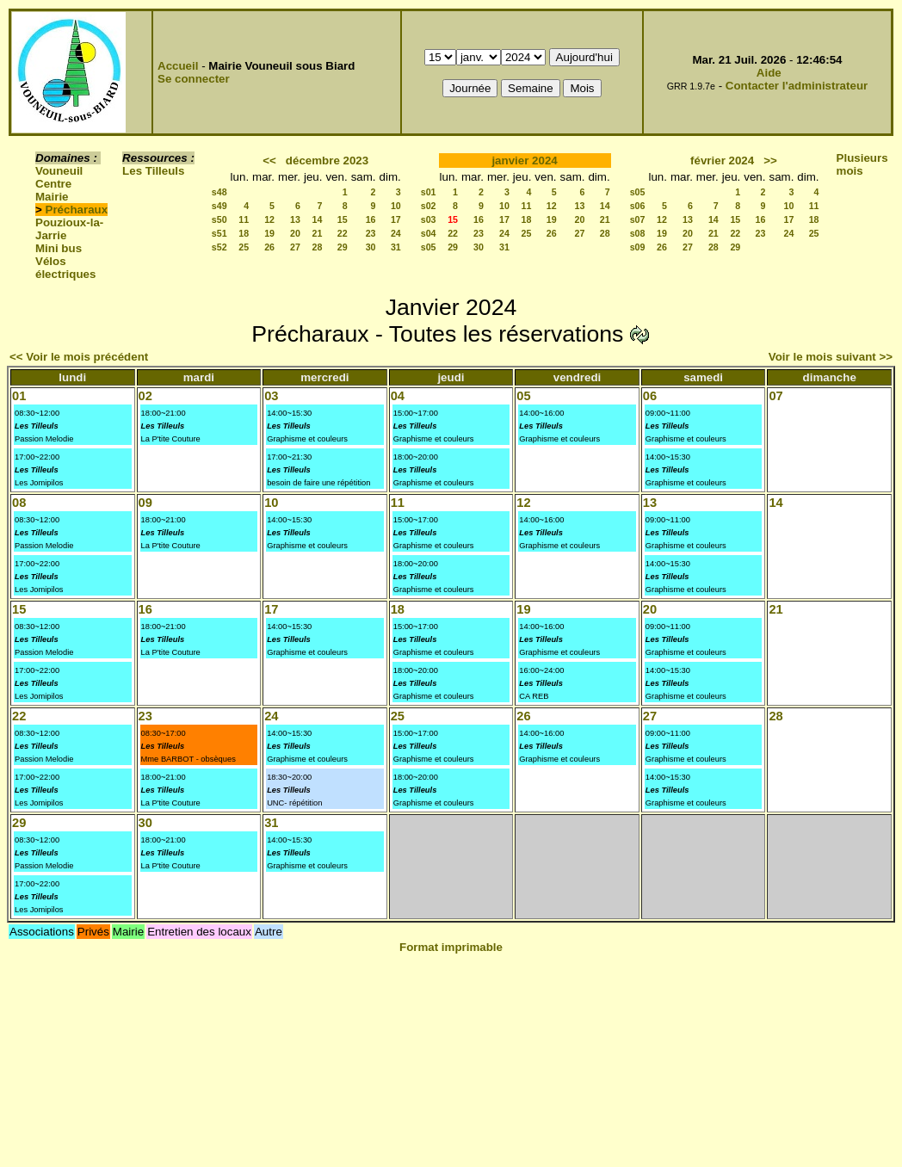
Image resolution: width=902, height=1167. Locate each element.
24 (396, 233)
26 (269, 247)
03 (271, 396)
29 (342, 247)
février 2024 (722, 160)
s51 (219, 233)
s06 (638, 206)
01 (19, 396)
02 (145, 396)
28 (317, 247)
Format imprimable (451, 947)
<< (269, 160)
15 (342, 219)
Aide (769, 72)
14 (317, 219)
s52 (219, 247)
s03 (428, 219)
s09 (638, 247)
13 (295, 219)
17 (396, 219)
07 (775, 396)
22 (342, 233)
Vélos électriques (65, 268)
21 (317, 233)
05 (523, 396)
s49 (219, 206)
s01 (428, 192)
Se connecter (194, 78)
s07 (638, 219)
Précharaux (77, 209)
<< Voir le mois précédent (78, 356)
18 (243, 233)
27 (295, 247)
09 (145, 502)
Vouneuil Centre (59, 177)
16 (371, 219)
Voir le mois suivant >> (831, 356)
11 (243, 219)
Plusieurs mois (862, 164)
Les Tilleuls (153, 170)
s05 (428, 247)
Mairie (52, 196)
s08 (638, 233)
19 (269, 233)
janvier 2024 (524, 160)
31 (396, 247)
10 (396, 206)
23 (371, 233)
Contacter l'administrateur (797, 85)
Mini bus (58, 248)
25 (243, 247)
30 (371, 247)
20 (295, 233)
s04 (428, 233)
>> (770, 160)
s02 (428, 206)
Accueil (178, 65)
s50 (219, 219)
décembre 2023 (327, 160)
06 (650, 396)
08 (19, 502)
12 (269, 219)
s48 (219, 192)
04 (398, 396)
